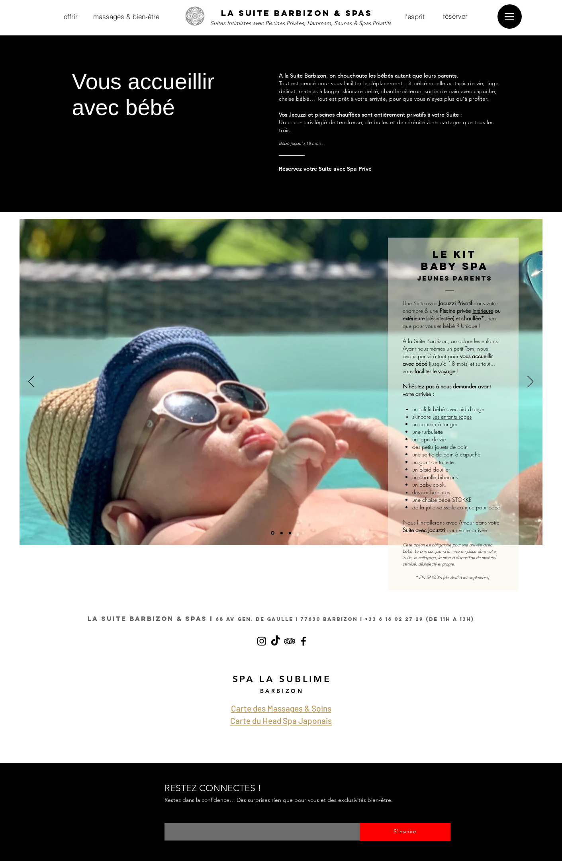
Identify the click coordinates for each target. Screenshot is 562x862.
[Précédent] (31, 382)
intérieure (482, 310)
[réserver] (455, 16)
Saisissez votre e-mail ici (193, 818)
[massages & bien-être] (126, 16)
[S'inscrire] (405, 832)
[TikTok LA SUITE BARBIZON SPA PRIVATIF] (276, 641)
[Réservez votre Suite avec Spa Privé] (328, 168)
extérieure (414, 318)
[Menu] (509, 16)
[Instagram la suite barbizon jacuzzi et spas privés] (262, 641)
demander (464, 386)
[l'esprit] (414, 16)
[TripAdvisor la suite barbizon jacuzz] (290, 641)
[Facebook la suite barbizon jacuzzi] (303, 641)
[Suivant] (530, 382)
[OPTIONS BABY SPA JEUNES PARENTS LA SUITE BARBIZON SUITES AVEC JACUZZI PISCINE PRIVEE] (272, 533)
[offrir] (71, 16)
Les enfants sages (452, 416)
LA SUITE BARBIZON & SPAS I (150, 618)
